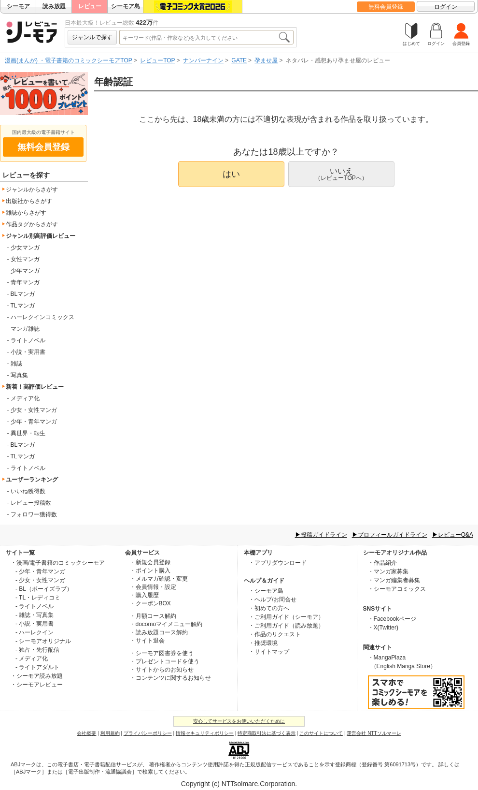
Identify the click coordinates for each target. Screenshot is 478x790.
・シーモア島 (266, 590)
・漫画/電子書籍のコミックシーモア (58, 562)
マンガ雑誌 (25, 329)
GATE (239, 60)
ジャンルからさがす (32, 189)
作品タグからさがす (32, 224)
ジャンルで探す (92, 37)
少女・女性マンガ (34, 410)
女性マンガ (25, 259)
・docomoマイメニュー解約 (166, 624)
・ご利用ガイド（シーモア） (286, 617)
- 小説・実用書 (34, 623)
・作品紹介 (382, 562)
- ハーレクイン (34, 632)
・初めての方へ (269, 608)
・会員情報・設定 (153, 587)
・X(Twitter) (383, 627)
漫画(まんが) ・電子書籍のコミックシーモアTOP (68, 60)
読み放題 (54, 6)
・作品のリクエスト (275, 634)
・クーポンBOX (150, 603)
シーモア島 (125, 6)
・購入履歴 (144, 595)
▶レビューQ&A (452, 534)
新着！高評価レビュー (35, 387)
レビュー (89, 6)
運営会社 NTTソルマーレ (374, 733)
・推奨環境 (263, 643)
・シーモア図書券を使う (162, 653)
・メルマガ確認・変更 (159, 578)
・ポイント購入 (150, 570)
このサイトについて (321, 733)
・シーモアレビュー (37, 684)
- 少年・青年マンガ (40, 571)
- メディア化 (31, 658)
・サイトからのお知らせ (162, 669)
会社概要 (86, 733)
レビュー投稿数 (31, 503)
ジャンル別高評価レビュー (40, 236)
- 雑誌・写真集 (34, 615)
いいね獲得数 (28, 491)
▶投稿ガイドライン (321, 534)
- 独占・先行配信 (37, 649)
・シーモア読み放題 (37, 676)
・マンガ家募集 (388, 571)
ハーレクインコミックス (42, 317)
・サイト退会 (147, 640)
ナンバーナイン (203, 60)
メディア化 (25, 398)
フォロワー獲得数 (34, 514)
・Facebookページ (392, 618)
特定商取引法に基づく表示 (266, 733)
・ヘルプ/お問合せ (272, 599)
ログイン (445, 6)
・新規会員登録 (150, 562)
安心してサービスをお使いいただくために (239, 721)
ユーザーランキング (32, 480)
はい (231, 174)
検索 (284, 37)
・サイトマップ (269, 651)
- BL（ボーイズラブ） (43, 588)
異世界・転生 (28, 433)
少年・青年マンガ (34, 421)
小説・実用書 (28, 352)
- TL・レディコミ (37, 597)
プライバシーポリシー (148, 733)
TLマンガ (23, 305)
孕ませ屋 (266, 60)
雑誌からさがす (26, 213)
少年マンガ (25, 271)
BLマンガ (23, 294)
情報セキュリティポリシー (205, 733)
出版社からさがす (29, 201)
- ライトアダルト (37, 667)
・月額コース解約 (153, 616)
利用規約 (110, 733)
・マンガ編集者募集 (394, 580)
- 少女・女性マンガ (40, 580)
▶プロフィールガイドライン (389, 534)
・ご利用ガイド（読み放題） (286, 625)
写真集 (19, 375)
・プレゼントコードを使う (164, 661)
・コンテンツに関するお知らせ (170, 677)
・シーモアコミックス (397, 588)
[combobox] (198, 37)
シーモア (18, 6)
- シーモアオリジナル (43, 641)
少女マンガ (25, 247)
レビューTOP (157, 60)
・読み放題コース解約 (159, 632)
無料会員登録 (385, 6)
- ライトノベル (34, 606)
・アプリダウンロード (278, 562)
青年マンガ (25, 282)
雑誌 (16, 363)
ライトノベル (28, 340)
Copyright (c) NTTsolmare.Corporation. (239, 784)
